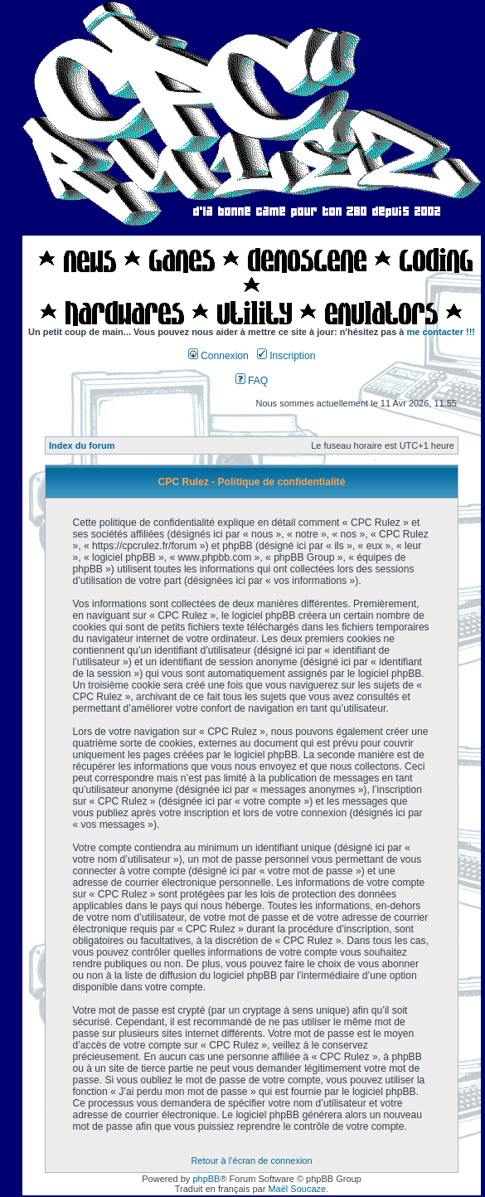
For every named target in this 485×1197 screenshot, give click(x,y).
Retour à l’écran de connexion (251, 1160)
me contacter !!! (441, 332)
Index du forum (81, 445)
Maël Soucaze (297, 1189)
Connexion (218, 356)
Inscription (286, 356)
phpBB (206, 1179)
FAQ (252, 381)
